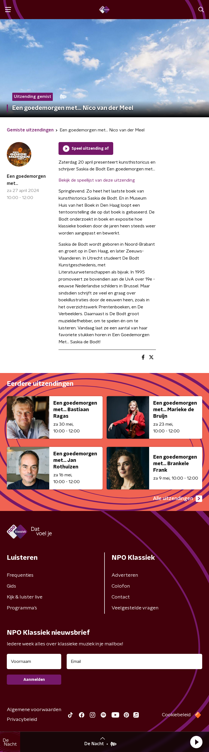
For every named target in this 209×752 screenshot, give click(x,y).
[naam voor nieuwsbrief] (34, 661)
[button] (196, 742)
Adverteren (125, 575)
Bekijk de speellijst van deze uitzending (97, 180)
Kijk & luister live (24, 597)
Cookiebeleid (176, 714)
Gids (11, 586)
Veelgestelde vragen (135, 608)
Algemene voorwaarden (34, 709)
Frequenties (20, 575)
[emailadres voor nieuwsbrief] (134, 661)
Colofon (121, 586)
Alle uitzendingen (177, 498)
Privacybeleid (22, 719)
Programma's (22, 608)
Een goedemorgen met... (26, 180)
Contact (121, 597)
